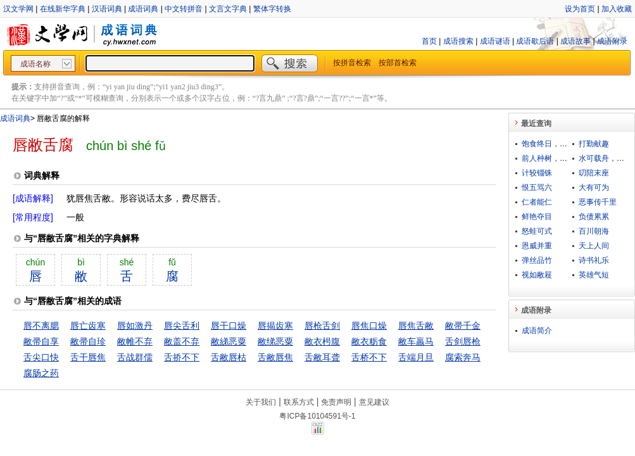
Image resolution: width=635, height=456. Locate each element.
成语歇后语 (535, 41)
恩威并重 (537, 245)
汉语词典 (107, 8)
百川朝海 (594, 231)
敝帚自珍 (88, 341)
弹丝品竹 (537, 260)
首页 (429, 41)
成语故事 (575, 41)
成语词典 (143, 8)
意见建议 (374, 402)
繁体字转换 (272, 8)
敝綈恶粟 (228, 341)
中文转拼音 (184, 8)
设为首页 (580, 8)
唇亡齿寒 (88, 325)
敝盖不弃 (181, 341)
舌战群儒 (135, 357)
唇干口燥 (228, 325)
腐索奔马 (463, 357)
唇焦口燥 (369, 325)
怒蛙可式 (537, 231)
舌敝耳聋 (322, 357)
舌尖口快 (41, 357)
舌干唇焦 (88, 357)
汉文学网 (18, 8)
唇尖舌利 (181, 325)
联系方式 (299, 402)
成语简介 (537, 330)
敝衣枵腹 (322, 341)
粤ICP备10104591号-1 (317, 416)
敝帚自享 (41, 341)
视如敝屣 (537, 274)
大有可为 (594, 187)
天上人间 (594, 245)
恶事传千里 (598, 202)
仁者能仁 (537, 202)
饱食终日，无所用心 (556, 143)
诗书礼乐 (594, 260)
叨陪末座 (594, 172)
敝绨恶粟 (275, 341)
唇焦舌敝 (416, 325)
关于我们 (261, 402)
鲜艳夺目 (537, 216)
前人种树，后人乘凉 (556, 158)
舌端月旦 (416, 357)
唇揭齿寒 (275, 325)
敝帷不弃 (135, 341)
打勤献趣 (594, 143)
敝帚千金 (463, 325)
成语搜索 (458, 41)
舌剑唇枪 (463, 341)
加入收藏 (616, 8)
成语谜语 (495, 41)
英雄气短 (594, 274)
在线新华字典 (62, 8)
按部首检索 (398, 62)
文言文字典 (228, 8)
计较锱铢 (537, 172)
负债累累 (594, 216)
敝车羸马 (416, 341)
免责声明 (336, 402)
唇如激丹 (135, 325)
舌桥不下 (369, 357)
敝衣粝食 (369, 341)
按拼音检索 (352, 62)
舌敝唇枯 (228, 357)
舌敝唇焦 (275, 357)
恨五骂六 (537, 187)
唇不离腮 (41, 325)
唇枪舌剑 (322, 325)
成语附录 (612, 41)
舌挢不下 (181, 357)
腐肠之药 (41, 373)
